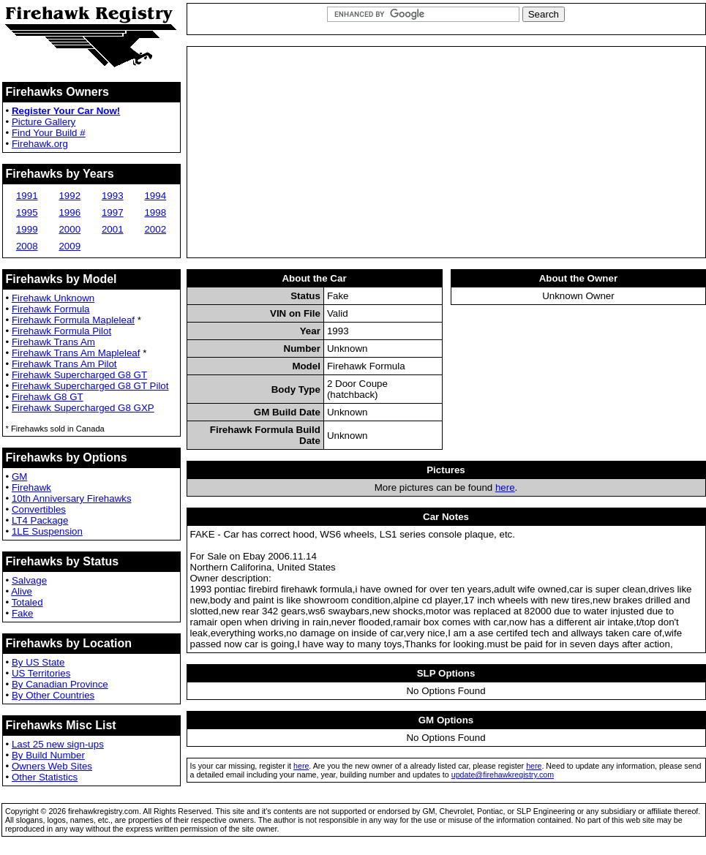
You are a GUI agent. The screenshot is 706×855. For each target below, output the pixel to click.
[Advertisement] (446, 152)
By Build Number (48, 755)
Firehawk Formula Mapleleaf (73, 319)
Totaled (27, 602)
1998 (155, 212)
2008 (27, 246)
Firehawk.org (40, 143)
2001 (113, 229)
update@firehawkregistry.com (502, 774)
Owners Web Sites (52, 766)
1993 (113, 195)
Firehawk (31, 487)
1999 (27, 229)
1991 (27, 195)
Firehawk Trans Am (53, 341)
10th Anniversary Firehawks (72, 498)
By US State (38, 662)
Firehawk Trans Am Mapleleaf (76, 352)
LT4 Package (40, 520)
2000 (69, 229)
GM (19, 476)
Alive (21, 591)
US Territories (41, 673)
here (505, 487)
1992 (69, 195)
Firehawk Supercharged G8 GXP (83, 407)
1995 (27, 212)
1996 (69, 212)
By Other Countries (53, 695)
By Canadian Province (60, 684)
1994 (155, 195)
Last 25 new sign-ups (58, 744)
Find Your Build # (49, 132)
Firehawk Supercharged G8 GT (79, 374)
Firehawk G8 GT (47, 396)
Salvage (29, 580)
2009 (69, 246)
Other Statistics (45, 777)
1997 (113, 212)
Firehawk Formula (51, 309)
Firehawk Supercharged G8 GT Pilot (90, 385)
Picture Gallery (43, 121)
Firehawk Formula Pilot (61, 330)
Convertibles (39, 509)
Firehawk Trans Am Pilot (64, 363)
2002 (155, 229)
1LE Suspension (47, 531)
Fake (23, 613)
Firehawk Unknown (53, 298)
